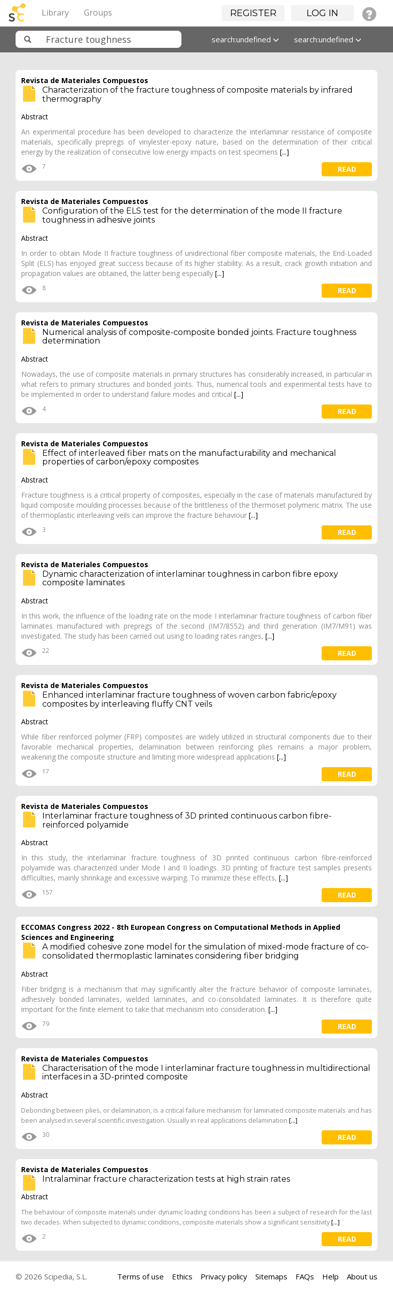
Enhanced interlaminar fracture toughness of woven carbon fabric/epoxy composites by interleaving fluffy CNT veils (189, 699)
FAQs (305, 1276)
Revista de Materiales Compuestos (84, 80)
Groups (98, 12)
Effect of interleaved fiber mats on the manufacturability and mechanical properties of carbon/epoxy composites (189, 457)
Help (330, 1276)
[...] (284, 152)
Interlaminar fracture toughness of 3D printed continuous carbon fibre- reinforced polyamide (187, 820)
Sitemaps (271, 1276)
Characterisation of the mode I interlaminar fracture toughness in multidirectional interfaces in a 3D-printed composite (206, 1072)
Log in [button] (322, 13)
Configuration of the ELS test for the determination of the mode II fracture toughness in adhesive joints (192, 215)
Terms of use (140, 1276)
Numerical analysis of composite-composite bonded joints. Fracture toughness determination (199, 336)
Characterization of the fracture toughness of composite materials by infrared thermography (197, 94)
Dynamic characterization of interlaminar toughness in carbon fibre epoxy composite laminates (190, 578)
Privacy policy (224, 1276)
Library (55, 12)
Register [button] (253, 13)
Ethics (182, 1276)
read (347, 169)
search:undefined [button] (245, 39)
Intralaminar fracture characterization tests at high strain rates (166, 1179)
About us (362, 1276)
